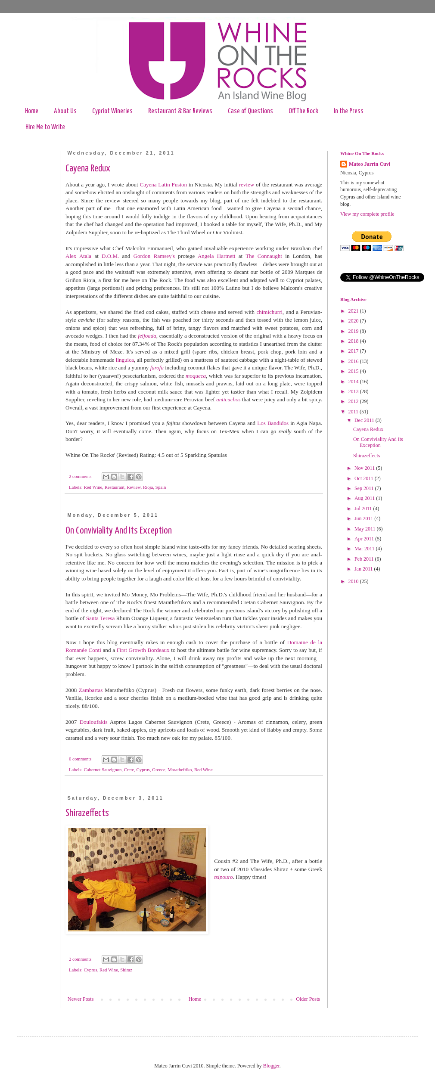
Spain (160, 487)
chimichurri (269, 312)
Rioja (148, 487)
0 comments (80, 758)
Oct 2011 (364, 478)
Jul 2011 (363, 509)
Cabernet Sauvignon (102, 769)
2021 (354, 311)
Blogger (271, 1066)
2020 (354, 321)
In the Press (349, 111)
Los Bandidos (273, 423)
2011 (354, 412)
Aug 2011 (365, 498)
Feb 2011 (364, 559)
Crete (129, 769)
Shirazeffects (87, 813)
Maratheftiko (180, 769)
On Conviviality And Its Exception (118, 531)
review (246, 184)
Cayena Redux (87, 169)
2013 (354, 391)
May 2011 (365, 529)
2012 (354, 401)
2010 (354, 581)
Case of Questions (250, 111)
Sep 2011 (364, 488)
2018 (354, 341)
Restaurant (114, 487)
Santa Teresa (100, 618)
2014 (354, 382)
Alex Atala (78, 256)
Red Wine (93, 487)
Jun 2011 (364, 518)
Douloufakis (93, 722)
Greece (158, 769)
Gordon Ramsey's (154, 256)
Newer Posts (80, 999)
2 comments (80, 476)
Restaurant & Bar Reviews (180, 111)
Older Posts (308, 999)
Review (133, 487)
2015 (354, 371)
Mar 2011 (365, 549)
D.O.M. (110, 256)
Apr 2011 (364, 539)
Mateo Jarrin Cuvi (369, 164)
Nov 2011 (365, 468)
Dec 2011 (365, 420)
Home (31, 111)
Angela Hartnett (216, 256)
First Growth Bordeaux (143, 650)
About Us (65, 111)
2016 (354, 361)
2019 (354, 331)
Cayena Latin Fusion (163, 184)
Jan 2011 (364, 569)
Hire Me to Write (45, 127)
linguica (125, 360)
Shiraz (126, 969)
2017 (354, 351)
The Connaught (263, 256)
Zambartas (91, 690)
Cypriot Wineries (112, 111)
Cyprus (143, 769)
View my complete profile (367, 214)
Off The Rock (303, 111)
